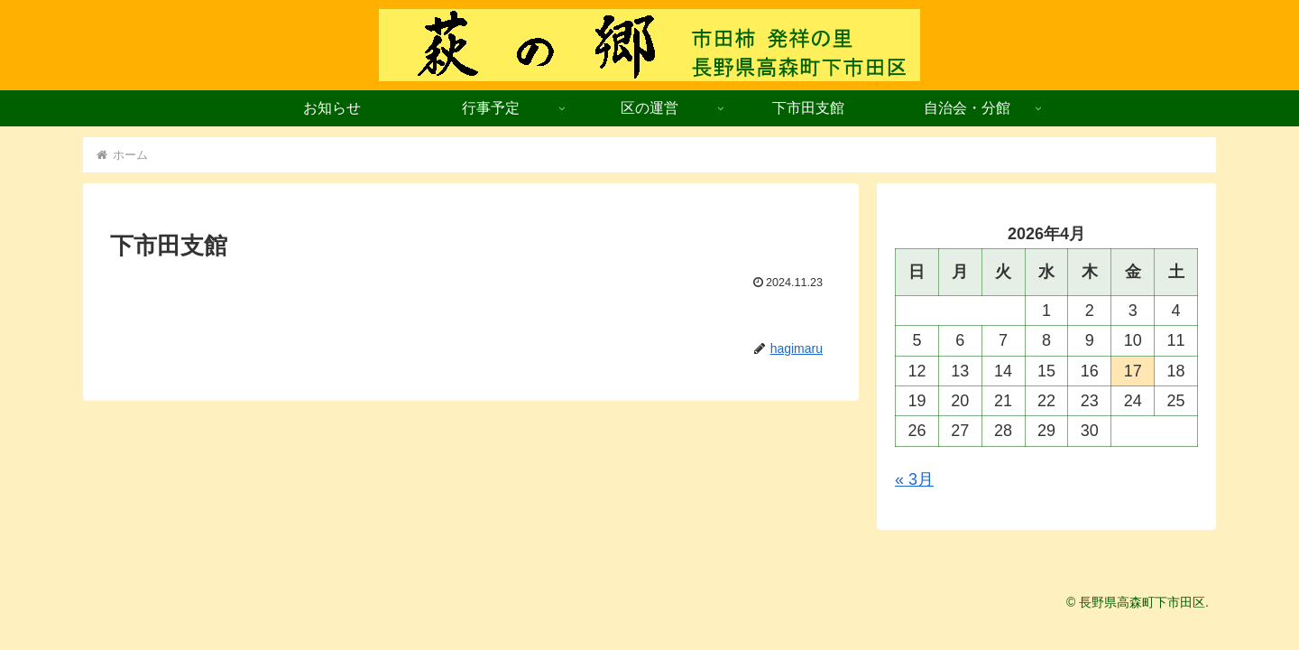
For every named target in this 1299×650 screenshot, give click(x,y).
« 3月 (914, 479)
